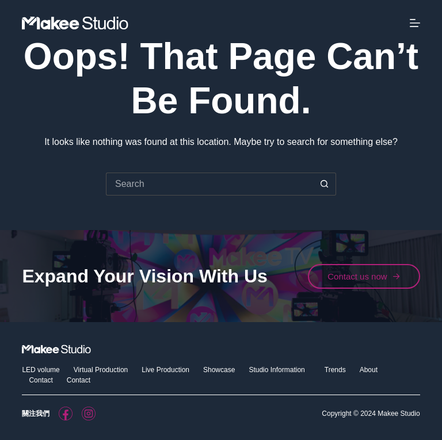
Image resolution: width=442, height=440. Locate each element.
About (369, 370)
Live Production (165, 370)
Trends (335, 370)
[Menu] (415, 23)
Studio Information (279, 370)
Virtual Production (101, 370)
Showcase (219, 370)
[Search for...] (209, 184)
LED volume (40, 370)
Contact (40, 380)
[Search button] (324, 184)
